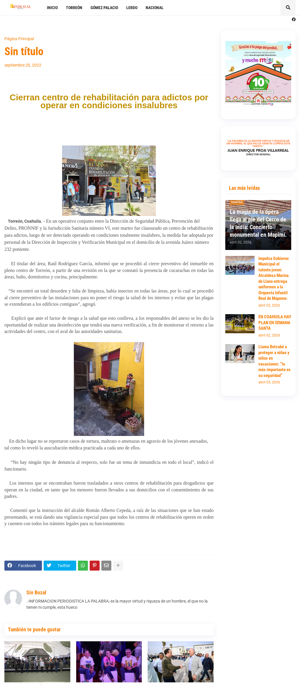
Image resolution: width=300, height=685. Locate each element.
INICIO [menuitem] (52, 7)
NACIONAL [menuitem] (154, 7)
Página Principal (19, 39)
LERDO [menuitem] (131, 7)
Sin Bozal (36, 592)
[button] (288, 7)
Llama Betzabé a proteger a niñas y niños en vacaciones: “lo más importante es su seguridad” (274, 361)
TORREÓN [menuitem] (74, 7)
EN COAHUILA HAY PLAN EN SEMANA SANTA (274, 322)
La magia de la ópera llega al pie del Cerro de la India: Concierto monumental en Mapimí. (258, 223)
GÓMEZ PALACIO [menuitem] (104, 7)
